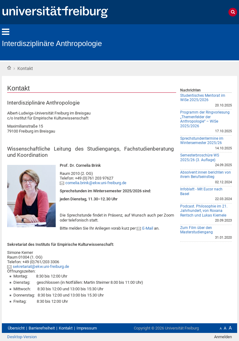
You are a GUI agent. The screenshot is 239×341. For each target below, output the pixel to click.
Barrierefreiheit (42, 328)
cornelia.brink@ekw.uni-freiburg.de (95, 182)
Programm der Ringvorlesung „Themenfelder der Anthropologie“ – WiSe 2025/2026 (205, 119)
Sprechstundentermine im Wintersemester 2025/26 (201, 140)
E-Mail (148, 228)
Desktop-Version (22, 336)
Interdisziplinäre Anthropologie (52, 43)
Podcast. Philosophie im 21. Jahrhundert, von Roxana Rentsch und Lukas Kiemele (203, 210)
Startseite (9, 68)
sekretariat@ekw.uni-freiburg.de (41, 266)
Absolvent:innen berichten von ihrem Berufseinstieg (205, 174)
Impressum (87, 328)
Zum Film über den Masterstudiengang (196, 230)
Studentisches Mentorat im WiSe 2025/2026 (202, 97)
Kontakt (66, 328)
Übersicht (16, 328)
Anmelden (223, 336)
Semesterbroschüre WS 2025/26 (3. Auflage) (199, 157)
